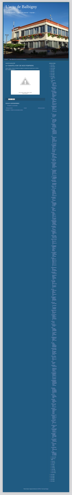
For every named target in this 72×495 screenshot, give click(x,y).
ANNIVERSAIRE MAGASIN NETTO (53, 312)
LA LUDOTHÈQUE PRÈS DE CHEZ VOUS (54, 120)
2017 (51, 476)
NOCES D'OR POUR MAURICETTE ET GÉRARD (54, 417)
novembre (53, 80)
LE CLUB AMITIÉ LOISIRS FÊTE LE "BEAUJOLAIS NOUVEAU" (54, 192)
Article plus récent (9, 108)
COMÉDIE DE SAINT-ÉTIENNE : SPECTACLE (54, 339)
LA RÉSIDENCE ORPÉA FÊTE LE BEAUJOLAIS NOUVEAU (54, 172)
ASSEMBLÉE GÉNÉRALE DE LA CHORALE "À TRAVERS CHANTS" (53, 375)
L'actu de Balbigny (21, 6)
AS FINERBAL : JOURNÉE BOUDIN (54, 177)
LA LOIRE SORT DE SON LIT (53, 160)
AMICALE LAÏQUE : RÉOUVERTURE (53, 401)
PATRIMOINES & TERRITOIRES (54, 449)
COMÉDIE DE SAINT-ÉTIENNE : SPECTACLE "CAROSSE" (54, 109)
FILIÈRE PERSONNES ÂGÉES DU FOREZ (53, 454)
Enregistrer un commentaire (12, 105)
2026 (51, 65)
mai (52, 466)
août (52, 461)
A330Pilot (39, 488)
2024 (51, 68)
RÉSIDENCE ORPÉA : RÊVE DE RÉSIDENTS (53, 299)
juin (52, 464)
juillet (52, 462)
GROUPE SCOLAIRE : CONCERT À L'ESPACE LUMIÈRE (53, 305)
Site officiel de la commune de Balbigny (18, 59)
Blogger (46, 488)
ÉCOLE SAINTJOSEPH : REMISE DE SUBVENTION (53, 292)
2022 (51, 71)
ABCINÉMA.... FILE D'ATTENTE (53, 422)
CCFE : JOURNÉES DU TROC (53, 444)
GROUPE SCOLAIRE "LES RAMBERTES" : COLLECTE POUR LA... (54, 101)
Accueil (6, 59)
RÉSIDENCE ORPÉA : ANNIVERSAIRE (53, 232)
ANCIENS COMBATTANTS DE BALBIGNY (53, 126)
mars (52, 469)
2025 (51, 66)
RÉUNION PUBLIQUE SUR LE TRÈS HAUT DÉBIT (53, 411)
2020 (51, 74)
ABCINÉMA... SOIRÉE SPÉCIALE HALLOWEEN (53, 435)
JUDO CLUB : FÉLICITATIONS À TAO (54, 236)
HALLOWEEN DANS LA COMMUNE (54, 440)
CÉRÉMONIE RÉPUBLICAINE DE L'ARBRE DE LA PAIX (54, 222)
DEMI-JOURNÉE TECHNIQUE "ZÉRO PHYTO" (54, 203)
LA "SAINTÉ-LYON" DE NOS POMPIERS (54, 84)
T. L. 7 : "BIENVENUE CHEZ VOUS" (53, 115)
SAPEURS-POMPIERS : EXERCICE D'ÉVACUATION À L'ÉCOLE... (54, 368)
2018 (51, 474)
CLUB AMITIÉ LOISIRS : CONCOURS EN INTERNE (54, 254)
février (52, 471)
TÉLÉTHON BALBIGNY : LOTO (53, 88)
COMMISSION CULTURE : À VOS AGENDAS (54, 430)
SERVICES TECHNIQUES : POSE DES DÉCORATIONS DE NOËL (54, 94)
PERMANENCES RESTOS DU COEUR (54, 269)
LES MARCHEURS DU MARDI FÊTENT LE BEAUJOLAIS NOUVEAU (54, 140)
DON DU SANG (53, 322)
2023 (51, 69)
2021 (51, 73)
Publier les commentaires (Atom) (17, 110)
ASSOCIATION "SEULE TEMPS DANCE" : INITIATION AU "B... (54, 165)
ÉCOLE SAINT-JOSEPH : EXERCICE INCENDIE (53, 344)
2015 (51, 479)
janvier (52, 472)
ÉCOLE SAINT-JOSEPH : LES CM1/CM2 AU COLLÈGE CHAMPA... (53, 216)
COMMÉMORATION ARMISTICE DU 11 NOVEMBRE (53, 317)
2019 (51, 76)
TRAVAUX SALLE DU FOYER (53, 325)
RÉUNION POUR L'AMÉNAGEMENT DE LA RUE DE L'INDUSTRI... (54, 131)
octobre (52, 457)
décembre (53, 77)
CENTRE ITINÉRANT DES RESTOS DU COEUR (54, 155)
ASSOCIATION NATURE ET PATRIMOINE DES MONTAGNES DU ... (53, 351)
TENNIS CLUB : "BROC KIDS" (54, 426)
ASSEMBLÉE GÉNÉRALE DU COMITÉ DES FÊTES (53, 248)
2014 (51, 481)
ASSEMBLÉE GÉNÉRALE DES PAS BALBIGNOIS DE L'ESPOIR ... (54, 383)
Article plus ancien (41, 108)
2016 (51, 477)
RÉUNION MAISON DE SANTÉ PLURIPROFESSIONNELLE (53, 391)
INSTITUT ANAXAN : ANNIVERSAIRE (53, 396)
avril (52, 467)
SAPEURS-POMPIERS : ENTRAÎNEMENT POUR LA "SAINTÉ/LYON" (54, 276)
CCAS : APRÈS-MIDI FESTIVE (53, 209)
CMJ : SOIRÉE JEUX (53, 362)
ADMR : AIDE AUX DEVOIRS (53, 187)
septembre (53, 458)
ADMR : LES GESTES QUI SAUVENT (53, 405)
